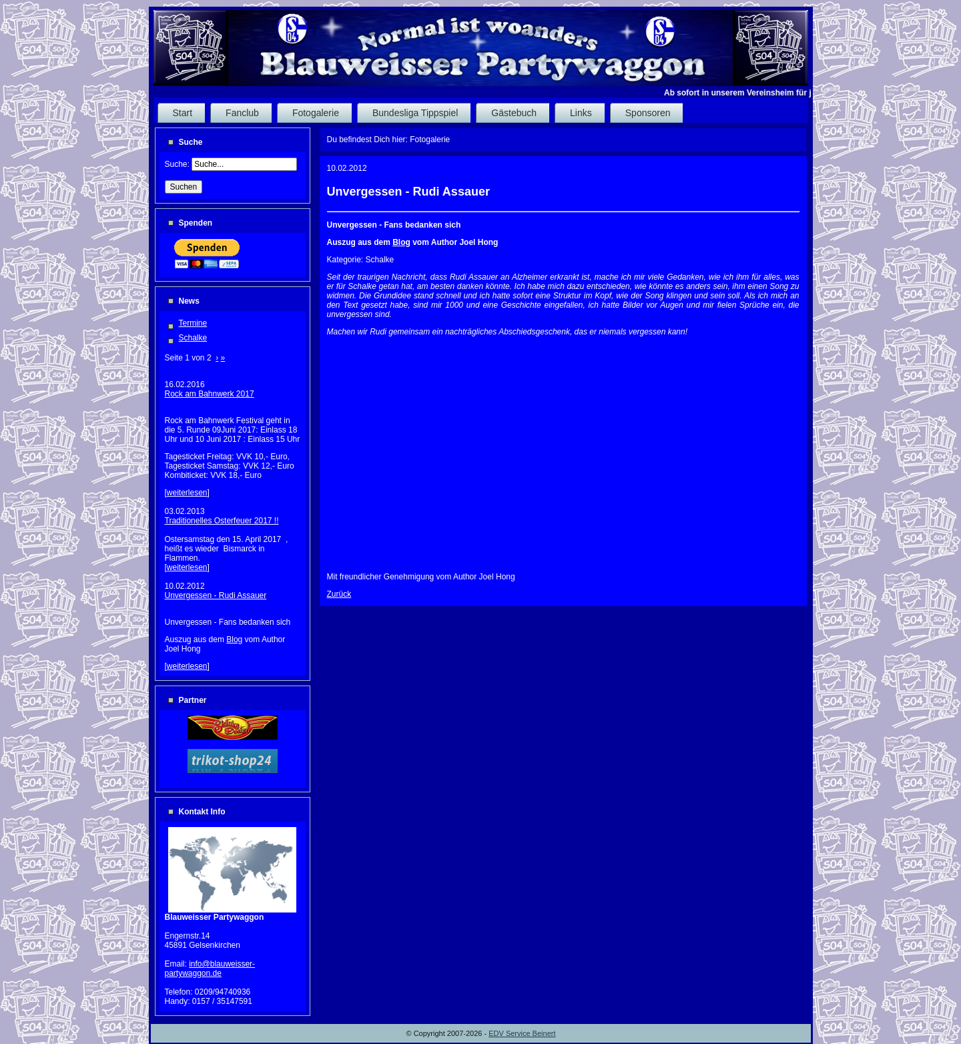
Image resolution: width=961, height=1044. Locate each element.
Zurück (339, 594)
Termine (193, 323)
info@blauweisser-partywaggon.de (210, 968)
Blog (234, 639)
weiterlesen (187, 492)
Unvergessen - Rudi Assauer (216, 595)
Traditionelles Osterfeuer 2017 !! (222, 520)
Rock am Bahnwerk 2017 (209, 394)
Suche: (178, 164)
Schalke (193, 337)
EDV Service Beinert (522, 1033)
